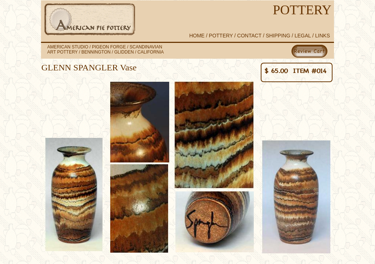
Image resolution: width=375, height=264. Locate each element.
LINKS (322, 35)
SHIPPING (278, 35)
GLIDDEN (124, 52)
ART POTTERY (62, 52)
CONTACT (250, 35)
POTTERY (221, 35)
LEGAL (302, 35)
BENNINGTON (96, 52)
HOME (197, 35)
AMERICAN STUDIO (67, 47)
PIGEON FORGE (109, 47)
